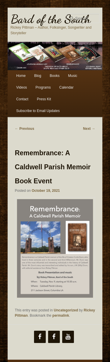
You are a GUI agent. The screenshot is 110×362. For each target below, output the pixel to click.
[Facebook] (40, 337)
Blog (37, 76)
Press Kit (44, 99)
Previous (24, 129)
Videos (21, 87)
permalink (61, 315)
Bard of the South (51, 19)
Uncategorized (66, 310)
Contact (22, 99)
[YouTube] (68, 337)
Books (55, 76)
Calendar (66, 87)
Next (89, 129)
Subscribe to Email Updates (38, 111)
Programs (43, 87)
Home (21, 76)
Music (72, 76)
